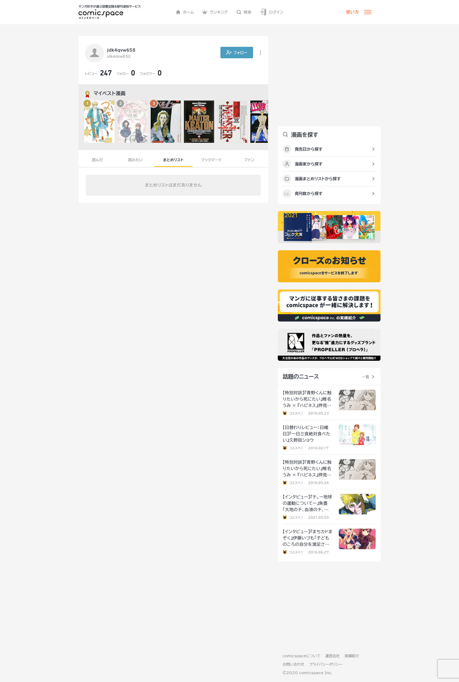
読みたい (135, 160)
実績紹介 (352, 656)
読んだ (97, 160)
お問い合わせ (293, 664)
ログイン (271, 12)
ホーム (185, 12)
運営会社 (332, 656)
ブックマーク (211, 160)
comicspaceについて (301, 656)
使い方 (352, 12)
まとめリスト (173, 160)
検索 (244, 12)
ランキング (215, 12)
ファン (249, 160)
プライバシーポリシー (325, 664)
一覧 (365, 377)
